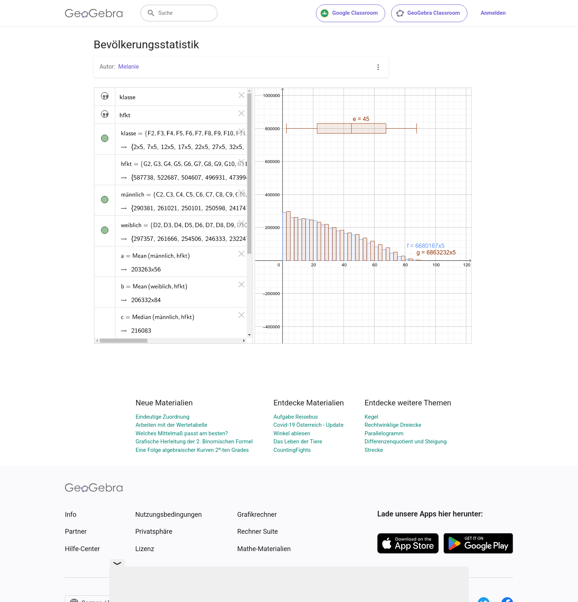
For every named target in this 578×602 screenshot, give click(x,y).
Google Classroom (349, 13)
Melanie (128, 66)
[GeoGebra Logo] (94, 13)
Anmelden (493, 13)
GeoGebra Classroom (428, 13)
